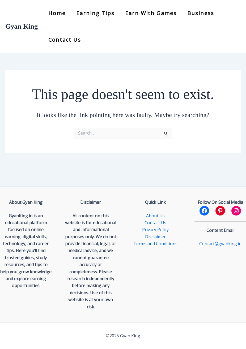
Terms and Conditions (155, 244)
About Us (155, 216)
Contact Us (64, 39)
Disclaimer (155, 237)
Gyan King (21, 26)
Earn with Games (151, 13)
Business (200, 13)
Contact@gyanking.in (220, 244)
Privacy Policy (155, 229)
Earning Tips (95, 13)
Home (57, 13)
